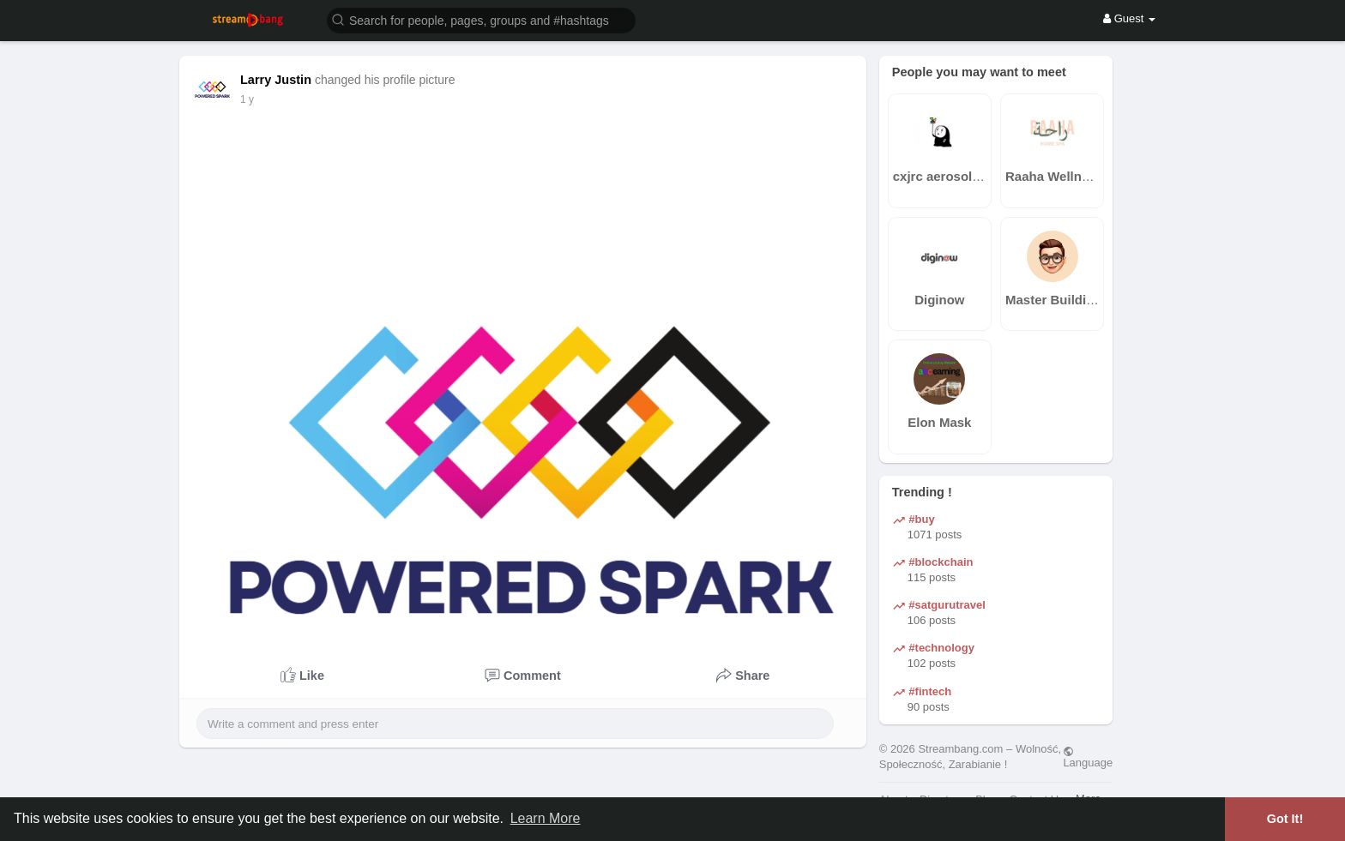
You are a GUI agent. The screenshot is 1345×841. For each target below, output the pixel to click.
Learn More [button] (545, 818)
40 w (251, 99)
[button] (481, 19)
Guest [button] (1129, 18)
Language (1088, 757)
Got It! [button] (1285, 819)
